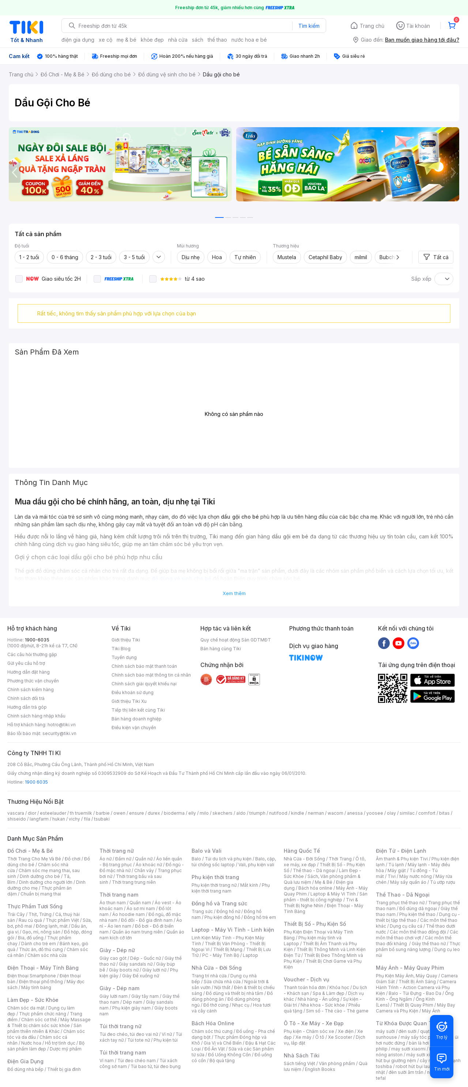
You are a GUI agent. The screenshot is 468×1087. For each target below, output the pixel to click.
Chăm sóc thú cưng (212, 1031)
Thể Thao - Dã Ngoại (403, 894)
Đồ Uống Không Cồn (229, 1054)
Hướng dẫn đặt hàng (28, 672)
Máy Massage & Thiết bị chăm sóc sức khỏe (49, 1022)
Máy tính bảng (36, 987)
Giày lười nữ (154, 970)
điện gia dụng (77, 40)
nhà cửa (178, 40)
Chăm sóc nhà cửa (47, 955)
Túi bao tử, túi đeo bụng (156, 1066)
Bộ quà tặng (222, 1060)
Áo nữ (105, 858)
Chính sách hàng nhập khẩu (36, 716)
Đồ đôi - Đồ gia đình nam (147, 920)
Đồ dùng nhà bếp (25, 1069)
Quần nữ (143, 858)
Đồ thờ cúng (216, 1005)
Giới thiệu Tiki (126, 640)
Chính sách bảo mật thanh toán (144, 666)
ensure (136, 813)
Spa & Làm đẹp (328, 993)
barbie (103, 813)
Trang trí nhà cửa (209, 975)
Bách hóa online (315, 888)
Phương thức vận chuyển (33, 680)
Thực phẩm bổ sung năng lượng (418, 946)
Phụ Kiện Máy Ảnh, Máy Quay (406, 975)
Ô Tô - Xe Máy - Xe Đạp (314, 1023)
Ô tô (319, 1037)
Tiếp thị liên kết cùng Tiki (138, 710)
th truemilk (81, 813)
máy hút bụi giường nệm (414, 1057)
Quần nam (140, 902)
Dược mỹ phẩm (66, 1049)
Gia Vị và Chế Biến (223, 1043)
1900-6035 (37, 640)
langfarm (39, 819)
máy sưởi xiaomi (423, 1054)
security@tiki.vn (59, 733)
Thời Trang (340, 858)
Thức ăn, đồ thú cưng (41, 949)
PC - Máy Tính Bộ (220, 955)
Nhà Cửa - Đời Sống (217, 968)
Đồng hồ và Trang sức (219, 903)
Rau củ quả (30, 920)
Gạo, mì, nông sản (41, 932)
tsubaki (102, 819)
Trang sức (202, 911)
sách (197, 40)
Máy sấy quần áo (408, 882)
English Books (320, 1069)
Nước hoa (31, 1043)
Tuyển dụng (124, 657)
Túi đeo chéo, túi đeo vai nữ (128, 1034)
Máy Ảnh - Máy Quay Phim (410, 968)
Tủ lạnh (396, 864)
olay (391, 813)
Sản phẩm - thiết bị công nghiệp (325, 896)
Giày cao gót (113, 958)
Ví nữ (167, 1034)
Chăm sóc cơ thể (39, 1019)
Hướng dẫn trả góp (27, 707)
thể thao (217, 40)
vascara (15, 813)
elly (192, 813)
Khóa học (339, 987)
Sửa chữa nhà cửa (222, 981)
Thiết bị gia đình (64, 1069)
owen (119, 813)
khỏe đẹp (152, 40)
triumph (257, 813)
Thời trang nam (118, 894)
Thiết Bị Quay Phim (413, 1005)
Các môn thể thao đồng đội (418, 932)
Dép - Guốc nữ (145, 958)
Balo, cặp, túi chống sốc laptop (234, 861)
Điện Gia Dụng (25, 1061)
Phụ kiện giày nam (131, 1008)
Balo (196, 858)
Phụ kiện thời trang (215, 877)
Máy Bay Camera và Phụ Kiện (415, 1008)
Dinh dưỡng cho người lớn (45, 882)
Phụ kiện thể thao (417, 914)
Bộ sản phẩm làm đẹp (45, 1046)
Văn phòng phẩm (337, 1063)
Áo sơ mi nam (141, 908)
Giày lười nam (113, 996)
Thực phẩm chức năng (42, 1013)
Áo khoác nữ (149, 864)
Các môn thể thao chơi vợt (417, 934)
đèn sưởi (407, 1031)
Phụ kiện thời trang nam (231, 888)
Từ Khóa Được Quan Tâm (407, 1023)
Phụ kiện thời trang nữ (214, 885)
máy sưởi (385, 1031)
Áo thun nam (112, 902)
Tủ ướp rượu (442, 882)
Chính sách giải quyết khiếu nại (144, 683)
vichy (74, 819)
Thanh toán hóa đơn (305, 987)
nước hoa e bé (249, 40)
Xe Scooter (340, 1037)
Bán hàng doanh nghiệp (137, 718)
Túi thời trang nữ (120, 1026)
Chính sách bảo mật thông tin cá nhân (151, 675)
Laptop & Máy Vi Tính (333, 894)
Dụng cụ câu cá (406, 926)
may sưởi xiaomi (408, 1049)
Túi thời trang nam (122, 1052)
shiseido (16, 819)
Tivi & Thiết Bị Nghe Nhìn (321, 902)
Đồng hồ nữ (228, 911)
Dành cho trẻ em (38, 943)
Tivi (392, 876)
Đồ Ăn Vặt (214, 1049)
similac (407, 813)
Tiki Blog (121, 648)
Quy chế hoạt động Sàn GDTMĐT (235, 640)
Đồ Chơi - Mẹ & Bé (30, 851)
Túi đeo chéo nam (136, 1060)
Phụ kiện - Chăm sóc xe (309, 1031)
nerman (316, 813)
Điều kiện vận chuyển (134, 727)
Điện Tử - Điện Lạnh (401, 851)
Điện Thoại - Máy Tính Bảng (43, 968)
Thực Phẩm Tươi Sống (35, 906)
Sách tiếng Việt (299, 1063)
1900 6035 (36, 782)
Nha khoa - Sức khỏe (323, 1005)
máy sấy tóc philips (421, 1037)
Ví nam (106, 1060)
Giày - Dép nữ (117, 950)
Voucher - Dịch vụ (306, 979)
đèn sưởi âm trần (406, 1072)
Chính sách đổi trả (26, 698)
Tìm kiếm (309, 26)
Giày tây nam (145, 996)
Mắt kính (249, 885)
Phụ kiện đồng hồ (222, 917)
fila (87, 819)
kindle (297, 813)
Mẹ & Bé (323, 882)
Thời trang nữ (116, 851)
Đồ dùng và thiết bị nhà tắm (234, 993)
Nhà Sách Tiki (302, 1055)
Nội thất (222, 987)
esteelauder (53, 813)
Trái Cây (16, 914)
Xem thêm (234, 593)
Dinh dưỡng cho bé (40, 876)
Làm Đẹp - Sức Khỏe (32, 1000)
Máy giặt (397, 870)
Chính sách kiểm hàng (30, 689)
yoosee (374, 813)
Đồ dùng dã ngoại (418, 908)
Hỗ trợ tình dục (60, 1043)
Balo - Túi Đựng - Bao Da (415, 993)
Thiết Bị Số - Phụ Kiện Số (315, 924)
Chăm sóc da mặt (26, 1008)
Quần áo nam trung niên (137, 932)
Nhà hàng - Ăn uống (318, 999)
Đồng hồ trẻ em (260, 917)
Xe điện (346, 1031)
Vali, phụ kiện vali (256, 864)
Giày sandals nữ (135, 964)
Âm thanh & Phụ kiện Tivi (402, 858)
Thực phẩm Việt (62, 920)
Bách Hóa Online (213, 1023)
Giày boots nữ (124, 970)
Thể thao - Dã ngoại (314, 870)
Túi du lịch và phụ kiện (228, 858)
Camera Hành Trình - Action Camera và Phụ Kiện (416, 987)
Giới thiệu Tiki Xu (129, 701)
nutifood (278, 813)
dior (32, 813)
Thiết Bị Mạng (227, 949)
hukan (58, 819)
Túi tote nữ (138, 1040)
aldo (241, 813)
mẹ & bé (126, 40)
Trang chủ (372, 26)
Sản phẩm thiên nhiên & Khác (44, 1028)
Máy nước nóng (415, 876)
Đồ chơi (72, 858)
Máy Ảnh (431, 1011)
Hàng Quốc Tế (302, 851)
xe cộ (105, 40)
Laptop (250, 955)
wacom (335, 813)
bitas (444, 813)
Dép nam (132, 1002)
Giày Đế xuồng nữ (140, 975)
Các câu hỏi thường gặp (32, 654)
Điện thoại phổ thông (41, 981)
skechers (222, 813)
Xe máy (303, 1037)
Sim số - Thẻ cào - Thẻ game (337, 1011)
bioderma (174, 813)
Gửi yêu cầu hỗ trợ (26, 663)
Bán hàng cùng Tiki (220, 648)
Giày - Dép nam (119, 988)
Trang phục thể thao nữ (400, 902)
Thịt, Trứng (40, 914)
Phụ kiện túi (166, 1040)
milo (204, 813)
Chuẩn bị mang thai (40, 894)
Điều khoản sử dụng (133, 692)
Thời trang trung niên (134, 882)
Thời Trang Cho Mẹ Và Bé (34, 858)
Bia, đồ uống (31, 937)
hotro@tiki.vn (62, 724)
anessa (355, 813)
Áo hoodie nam (128, 914)
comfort (426, 813)
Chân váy (144, 870)
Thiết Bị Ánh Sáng (417, 981)
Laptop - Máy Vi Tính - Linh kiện (233, 930)
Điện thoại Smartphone (31, 975)
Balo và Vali (207, 851)
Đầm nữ (123, 858)
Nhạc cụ (240, 1005)
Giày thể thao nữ (429, 943)
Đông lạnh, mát (52, 926)
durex (154, 813)
